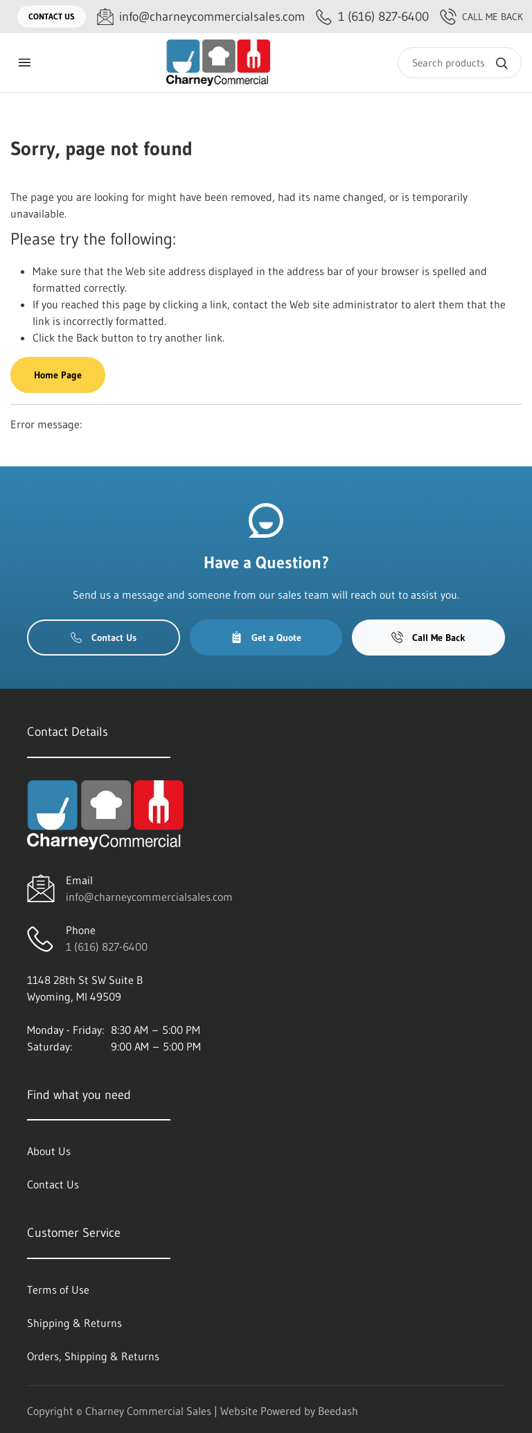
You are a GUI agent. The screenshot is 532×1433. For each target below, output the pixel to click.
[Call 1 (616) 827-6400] (372, 17)
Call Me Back (481, 16)
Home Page (58, 375)
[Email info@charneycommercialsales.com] (201, 17)
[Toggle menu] (24, 63)
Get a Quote (266, 637)
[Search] (460, 62)
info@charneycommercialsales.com (149, 897)
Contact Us (51, 16)
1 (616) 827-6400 (107, 946)
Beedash (338, 1411)
